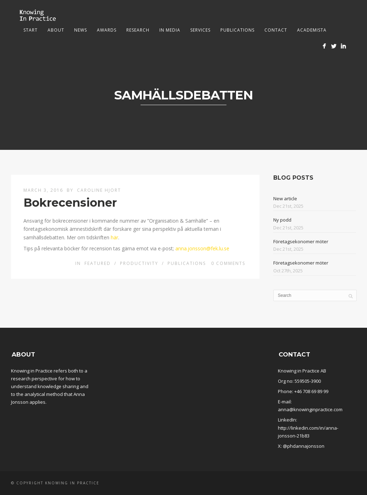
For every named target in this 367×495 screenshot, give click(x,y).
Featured (97, 263)
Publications (237, 30)
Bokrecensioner (70, 203)
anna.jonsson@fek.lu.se (202, 248)
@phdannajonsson (303, 446)
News (80, 30)
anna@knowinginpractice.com (310, 409)
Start (30, 30)
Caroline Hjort (99, 190)
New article (285, 198)
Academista (312, 30)
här (114, 237)
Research (137, 30)
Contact (275, 30)
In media (169, 30)
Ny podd (282, 220)
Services (200, 30)
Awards (106, 30)
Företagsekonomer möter (300, 241)
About (56, 30)
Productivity (139, 263)
